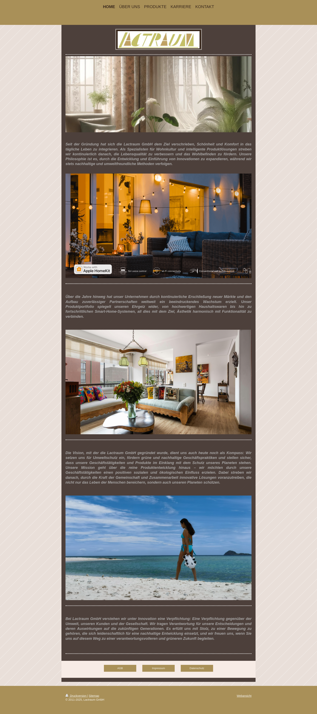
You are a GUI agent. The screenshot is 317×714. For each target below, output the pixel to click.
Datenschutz (197, 668)
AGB (120, 668)
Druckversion (76, 695)
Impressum (158, 668)
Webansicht (244, 695)
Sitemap (94, 695)
